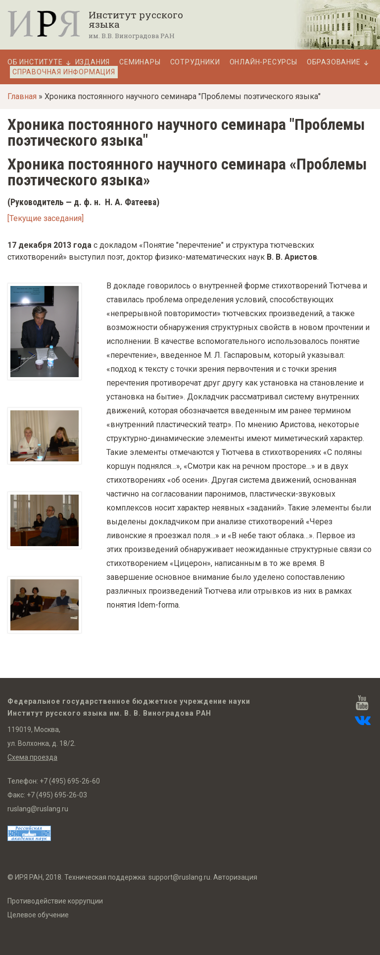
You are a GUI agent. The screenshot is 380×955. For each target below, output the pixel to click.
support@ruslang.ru (179, 877)
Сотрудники (195, 62)
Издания (92, 62)
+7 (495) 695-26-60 (70, 781)
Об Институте (35, 62)
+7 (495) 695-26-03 (57, 795)
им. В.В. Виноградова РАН (132, 35)
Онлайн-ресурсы (263, 62)
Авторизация (235, 877)
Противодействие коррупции (55, 901)
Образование (334, 62)
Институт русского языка (136, 19)
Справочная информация (63, 72)
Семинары (139, 62)
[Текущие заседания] (45, 218)
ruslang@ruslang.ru (37, 809)
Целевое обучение (38, 915)
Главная (22, 96)
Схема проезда (32, 757)
